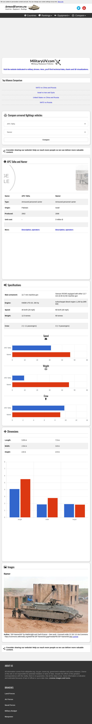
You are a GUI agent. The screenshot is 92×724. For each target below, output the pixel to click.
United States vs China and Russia (46, 97)
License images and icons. (59, 678)
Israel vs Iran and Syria (46, 93)
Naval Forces (10, 705)
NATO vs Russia (46, 102)
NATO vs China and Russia (46, 88)
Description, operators (31, 230)
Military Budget (11, 711)
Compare (46, 140)
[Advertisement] (46, 39)
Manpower (9, 717)
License (75, 637)
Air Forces (9, 699)
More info (60, 1)
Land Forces (10, 694)
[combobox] (46, 124)
